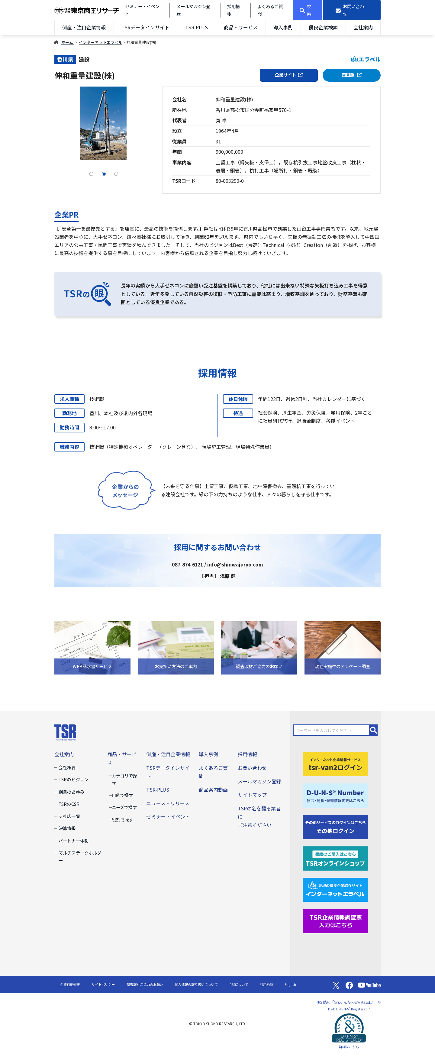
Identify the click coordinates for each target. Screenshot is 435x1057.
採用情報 (247, 754)
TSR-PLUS (196, 27)
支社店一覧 (69, 816)
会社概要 (67, 767)
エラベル (366, 59)
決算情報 (67, 828)
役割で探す (122, 819)
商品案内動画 (213, 789)
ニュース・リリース (167, 803)
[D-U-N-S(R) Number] (335, 794)
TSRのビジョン (73, 779)
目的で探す (122, 795)
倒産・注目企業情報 (84, 27)
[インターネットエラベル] (335, 889)
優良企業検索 (323, 27)
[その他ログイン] (335, 826)
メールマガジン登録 (259, 781)
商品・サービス (241, 27)
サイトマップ (252, 794)
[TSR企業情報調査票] (335, 920)
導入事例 (283, 27)
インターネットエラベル (100, 42)
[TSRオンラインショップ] (335, 857)
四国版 (352, 74)
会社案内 (363, 27)
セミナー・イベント (168, 816)
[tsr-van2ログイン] (335, 763)
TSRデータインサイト (145, 27)
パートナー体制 (73, 840)
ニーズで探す (124, 807)
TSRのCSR (69, 804)
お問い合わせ (252, 767)
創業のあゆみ (71, 792)
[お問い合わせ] (352, 10)
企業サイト (289, 74)
